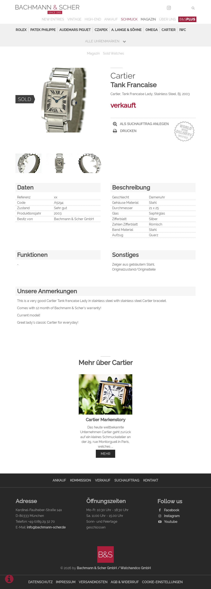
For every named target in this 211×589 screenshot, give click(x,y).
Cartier (169, 30)
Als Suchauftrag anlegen (141, 124)
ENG (185, 8)
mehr (105, 454)
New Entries (53, 19)
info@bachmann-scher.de (46, 527)
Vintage (74, 19)
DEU (177, 8)
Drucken (124, 131)
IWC (182, 30)
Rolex (21, 30)
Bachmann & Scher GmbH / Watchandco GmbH (114, 568)
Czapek (101, 30)
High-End (93, 19)
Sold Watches (113, 53)
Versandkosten (93, 582)
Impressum (65, 582)
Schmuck (129, 19)
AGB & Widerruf (125, 582)
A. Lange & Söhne (126, 30)
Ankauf (111, 19)
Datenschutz (40, 582)
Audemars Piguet (75, 30)
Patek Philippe (43, 30)
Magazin (148, 19)
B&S (187, 19)
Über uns (167, 19)
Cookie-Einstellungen (162, 582)
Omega (151, 30)
